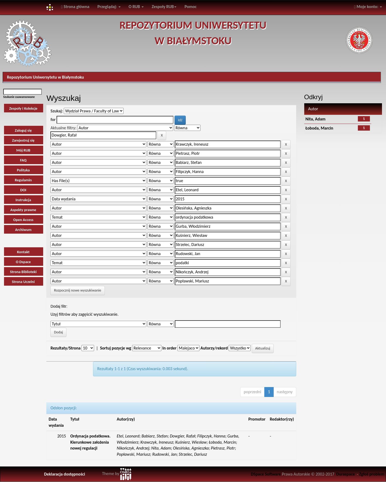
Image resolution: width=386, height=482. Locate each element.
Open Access (23, 219)
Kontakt (23, 251)
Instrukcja (23, 199)
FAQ (23, 160)
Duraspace (345, 474)
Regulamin (23, 180)
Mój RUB (23, 150)
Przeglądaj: (108, 6)
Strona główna (75, 6)
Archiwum (23, 229)
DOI (23, 189)
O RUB (136, 6)
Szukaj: (56, 110)
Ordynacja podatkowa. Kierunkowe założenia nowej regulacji (90, 442)
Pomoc (190, 6)
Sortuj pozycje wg (115, 348)
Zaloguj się (23, 130)
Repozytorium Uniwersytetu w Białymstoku (45, 77)
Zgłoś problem (371, 474)
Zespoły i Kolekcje (23, 108)
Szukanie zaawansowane (19, 97)
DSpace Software (266, 474)
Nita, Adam (316, 119)
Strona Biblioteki (23, 271)
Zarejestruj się (23, 140)
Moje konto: (368, 6)
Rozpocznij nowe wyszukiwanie (77, 290)
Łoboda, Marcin (319, 128)
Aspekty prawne (23, 209)
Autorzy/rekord (214, 348)
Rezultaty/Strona (65, 348)
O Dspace (23, 261)
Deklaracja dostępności (64, 474)
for (52, 119)
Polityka (23, 170)
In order (169, 348)
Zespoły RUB (164, 6)
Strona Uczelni (23, 281)
